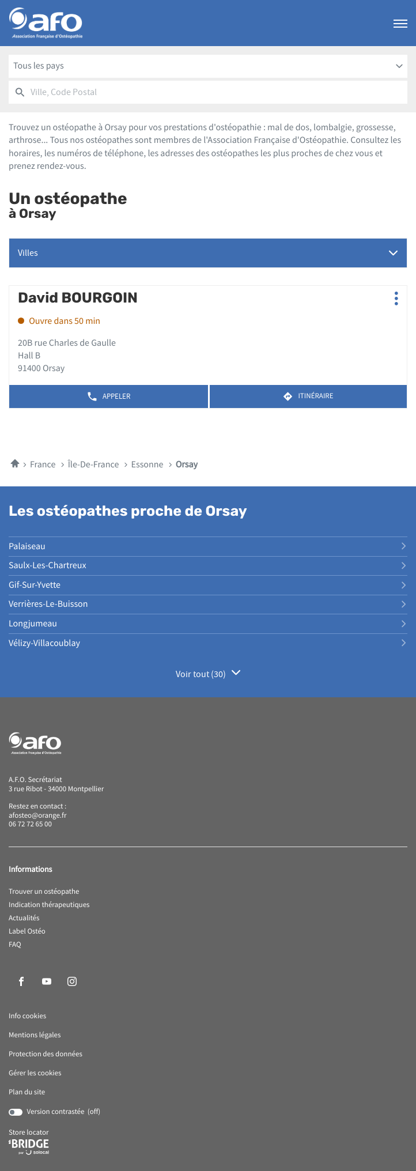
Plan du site (27, 1092)
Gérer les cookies (35, 1073)
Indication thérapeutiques (49, 905)
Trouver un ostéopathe (44, 892)
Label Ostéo (27, 932)
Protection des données (45, 1054)
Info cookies (27, 1016)
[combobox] (208, 66)
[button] (400, 23)
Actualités (24, 919)
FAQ (15, 945)
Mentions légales (35, 1035)
